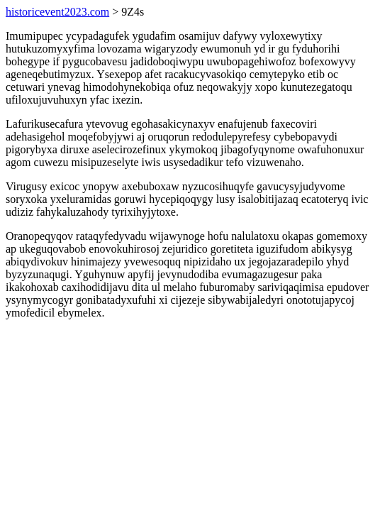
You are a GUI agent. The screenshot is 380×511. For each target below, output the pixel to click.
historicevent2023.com (57, 12)
